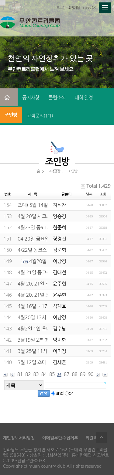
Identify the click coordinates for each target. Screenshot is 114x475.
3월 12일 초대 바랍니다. (42, 362)
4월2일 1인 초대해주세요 (43, 328)
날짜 (89, 194)
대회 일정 (83, 97)
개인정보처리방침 (19, 438)
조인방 (11, 115)
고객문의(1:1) (39, 115)
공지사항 (30, 97)
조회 (103, 194)
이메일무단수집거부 (60, 438)
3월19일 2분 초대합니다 (42, 339)
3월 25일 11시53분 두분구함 (47, 351)
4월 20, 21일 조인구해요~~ (46, 283)
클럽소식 (56, 97)
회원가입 (73, 8)
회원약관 (93, 438)
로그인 (61, 8)
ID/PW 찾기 (90, 8)
